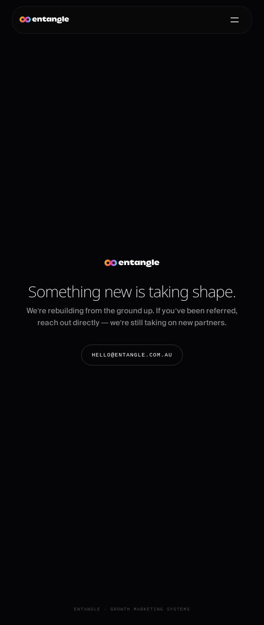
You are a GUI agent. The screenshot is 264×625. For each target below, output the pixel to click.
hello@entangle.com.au (132, 354)
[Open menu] (235, 20)
